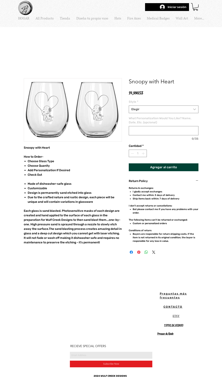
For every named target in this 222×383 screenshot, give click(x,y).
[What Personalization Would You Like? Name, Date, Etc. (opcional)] (163, 131)
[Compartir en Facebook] (131, 252)
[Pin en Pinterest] (138, 252)
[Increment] (143, 153)
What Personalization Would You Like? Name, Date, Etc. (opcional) (160, 120)
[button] (195, 7)
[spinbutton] (137, 153)
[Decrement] (132, 153)
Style (133, 102)
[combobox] (163, 109)
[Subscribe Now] (111, 364)
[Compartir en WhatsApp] (146, 252)
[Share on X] (153, 252)
